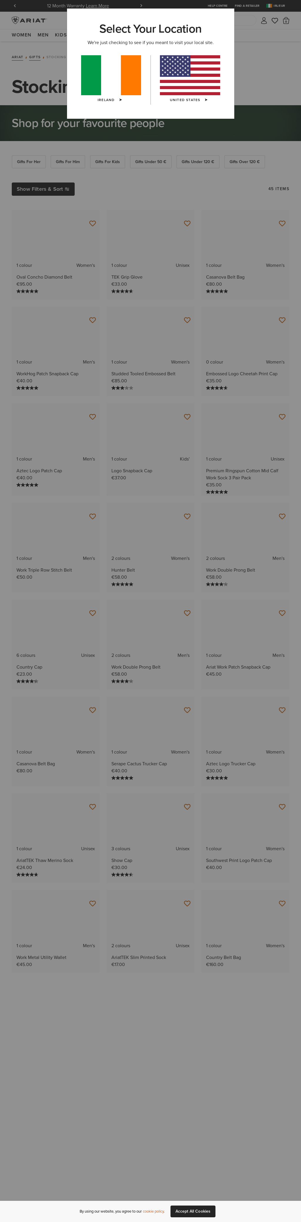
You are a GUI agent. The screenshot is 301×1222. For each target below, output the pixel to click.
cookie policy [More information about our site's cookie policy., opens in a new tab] (153, 1211)
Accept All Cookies (193, 1211)
